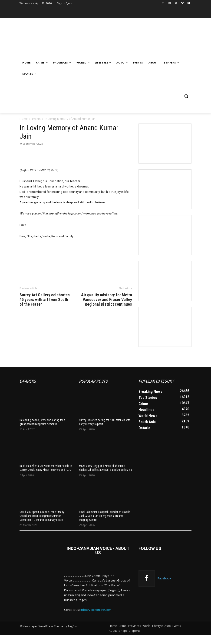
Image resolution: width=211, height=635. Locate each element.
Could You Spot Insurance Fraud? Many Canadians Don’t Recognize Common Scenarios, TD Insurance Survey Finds (42, 515)
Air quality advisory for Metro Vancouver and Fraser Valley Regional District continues (106, 300)
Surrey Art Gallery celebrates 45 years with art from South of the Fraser (45, 300)
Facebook (164, 578)
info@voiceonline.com (96, 610)
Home (24, 119)
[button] (186, 96)
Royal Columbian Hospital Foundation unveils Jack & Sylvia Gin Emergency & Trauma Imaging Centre (104, 515)
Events (36, 119)
